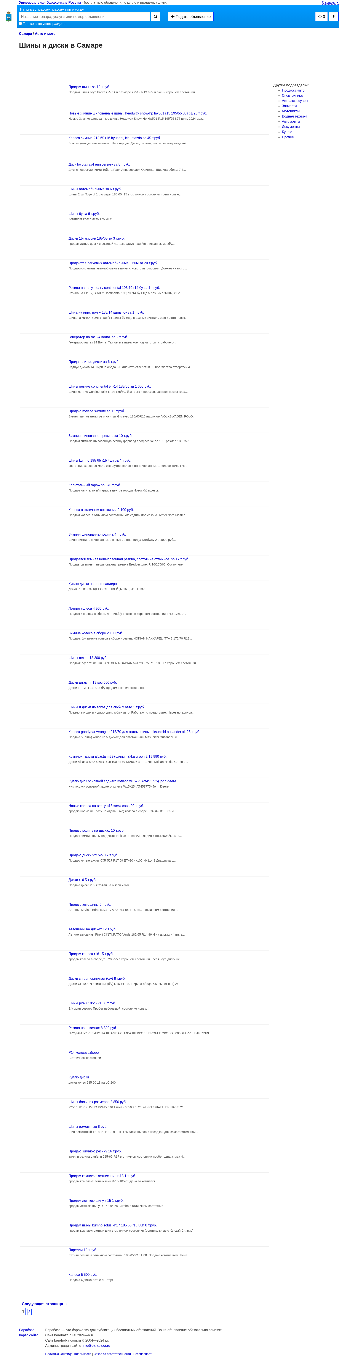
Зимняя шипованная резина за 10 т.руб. (101, 436)
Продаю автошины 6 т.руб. (90, 904)
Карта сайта (28, 1335)
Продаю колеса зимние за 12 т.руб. (97, 411)
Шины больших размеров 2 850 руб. (98, 1102)
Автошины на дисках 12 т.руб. (92, 929)
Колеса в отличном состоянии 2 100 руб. (101, 510)
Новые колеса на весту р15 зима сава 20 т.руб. (106, 806)
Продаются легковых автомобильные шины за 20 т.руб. (113, 263)
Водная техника (294, 116)
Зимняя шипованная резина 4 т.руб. (97, 534)
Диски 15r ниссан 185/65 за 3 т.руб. (97, 238)
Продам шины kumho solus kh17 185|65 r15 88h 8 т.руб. (113, 1225)
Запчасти (289, 106)
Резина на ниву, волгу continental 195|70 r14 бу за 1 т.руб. (114, 288)
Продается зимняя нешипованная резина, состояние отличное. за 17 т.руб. (129, 559)
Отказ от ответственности (112, 1354)
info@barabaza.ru (96, 1345)
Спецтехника (292, 95)
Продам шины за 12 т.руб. (89, 87)
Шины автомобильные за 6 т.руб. (95, 189)
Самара (330, 2)
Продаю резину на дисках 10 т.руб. (97, 830)
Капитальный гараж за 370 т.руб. (95, 485)
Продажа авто (293, 90)
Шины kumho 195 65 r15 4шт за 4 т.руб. (100, 460)
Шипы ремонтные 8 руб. (88, 1126)
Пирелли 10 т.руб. (83, 1250)
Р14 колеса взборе (84, 1052)
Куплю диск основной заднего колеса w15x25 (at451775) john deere (122, 781)
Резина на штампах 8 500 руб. (93, 1028)
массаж (44, 9)
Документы (291, 127)
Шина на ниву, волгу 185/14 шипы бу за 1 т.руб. (106, 312)
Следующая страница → (45, 1304)
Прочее (288, 137)
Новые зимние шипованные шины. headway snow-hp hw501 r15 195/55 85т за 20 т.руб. (138, 113)
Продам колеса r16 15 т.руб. (91, 954)
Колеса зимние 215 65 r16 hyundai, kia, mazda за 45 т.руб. (115, 138)
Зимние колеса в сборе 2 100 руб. (96, 633)
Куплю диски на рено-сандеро (93, 584)
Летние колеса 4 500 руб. (89, 608)
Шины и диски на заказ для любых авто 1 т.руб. (107, 707)
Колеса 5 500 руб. (83, 1274)
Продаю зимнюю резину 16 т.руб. (95, 1151)
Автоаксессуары (295, 101)
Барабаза (26, 1330)
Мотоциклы (291, 111)
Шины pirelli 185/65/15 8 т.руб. (92, 1003)
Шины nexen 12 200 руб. (88, 658)
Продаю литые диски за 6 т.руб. (94, 362)
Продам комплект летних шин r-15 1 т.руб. (102, 1176)
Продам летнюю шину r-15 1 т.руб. (96, 1200)
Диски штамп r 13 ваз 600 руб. (93, 682)
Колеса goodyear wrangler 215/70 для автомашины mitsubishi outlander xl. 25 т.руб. (134, 732)
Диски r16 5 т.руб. (83, 880)
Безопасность (143, 1354)
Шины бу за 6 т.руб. (84, 214)
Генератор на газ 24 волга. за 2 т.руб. (98, 337)
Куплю (287, 132)
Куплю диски (79, 1077)
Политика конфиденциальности (68, 1354)
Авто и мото (45, 33)
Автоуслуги (291, 121)
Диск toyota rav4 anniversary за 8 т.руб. (99, 164)
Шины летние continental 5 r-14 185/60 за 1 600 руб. (110, 386)
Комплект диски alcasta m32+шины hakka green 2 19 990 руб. (118, 756)
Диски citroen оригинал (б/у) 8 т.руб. (97, 978)
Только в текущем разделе (42, 24)
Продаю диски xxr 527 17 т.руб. (93, 855)
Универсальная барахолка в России (50, 2)
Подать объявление (191, 16)
